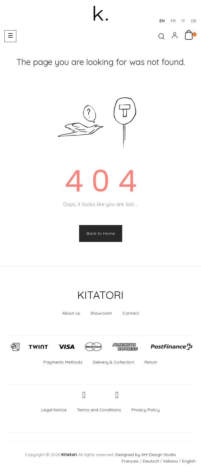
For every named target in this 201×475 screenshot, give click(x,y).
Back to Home (101, 233)
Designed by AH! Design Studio (145, 454)
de (194, 20)
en (162, 20)
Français (130, 461)
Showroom (101, 313)
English (189, 461)
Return (151, 362)
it (183, 20)
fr (173, 20)
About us (71, 313)
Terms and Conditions (99, 409)
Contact (131, 313)
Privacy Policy (145, 409)
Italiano (170, 461)
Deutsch (151, 461)
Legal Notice (54, 409)
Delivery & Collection (113, 362)
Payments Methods (62, 362)
